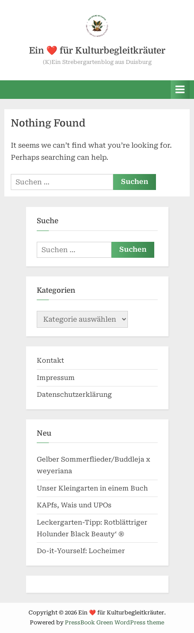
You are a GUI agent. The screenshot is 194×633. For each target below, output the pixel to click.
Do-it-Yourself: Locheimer (81, 551)
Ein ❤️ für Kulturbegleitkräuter (97, 50)
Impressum (56, 378)
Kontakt (50, 360)
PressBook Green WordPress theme (114, 622)
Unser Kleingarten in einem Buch (92, 488)
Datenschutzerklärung (74, 395)
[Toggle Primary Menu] (180, 89)
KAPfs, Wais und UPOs (74, 505)
